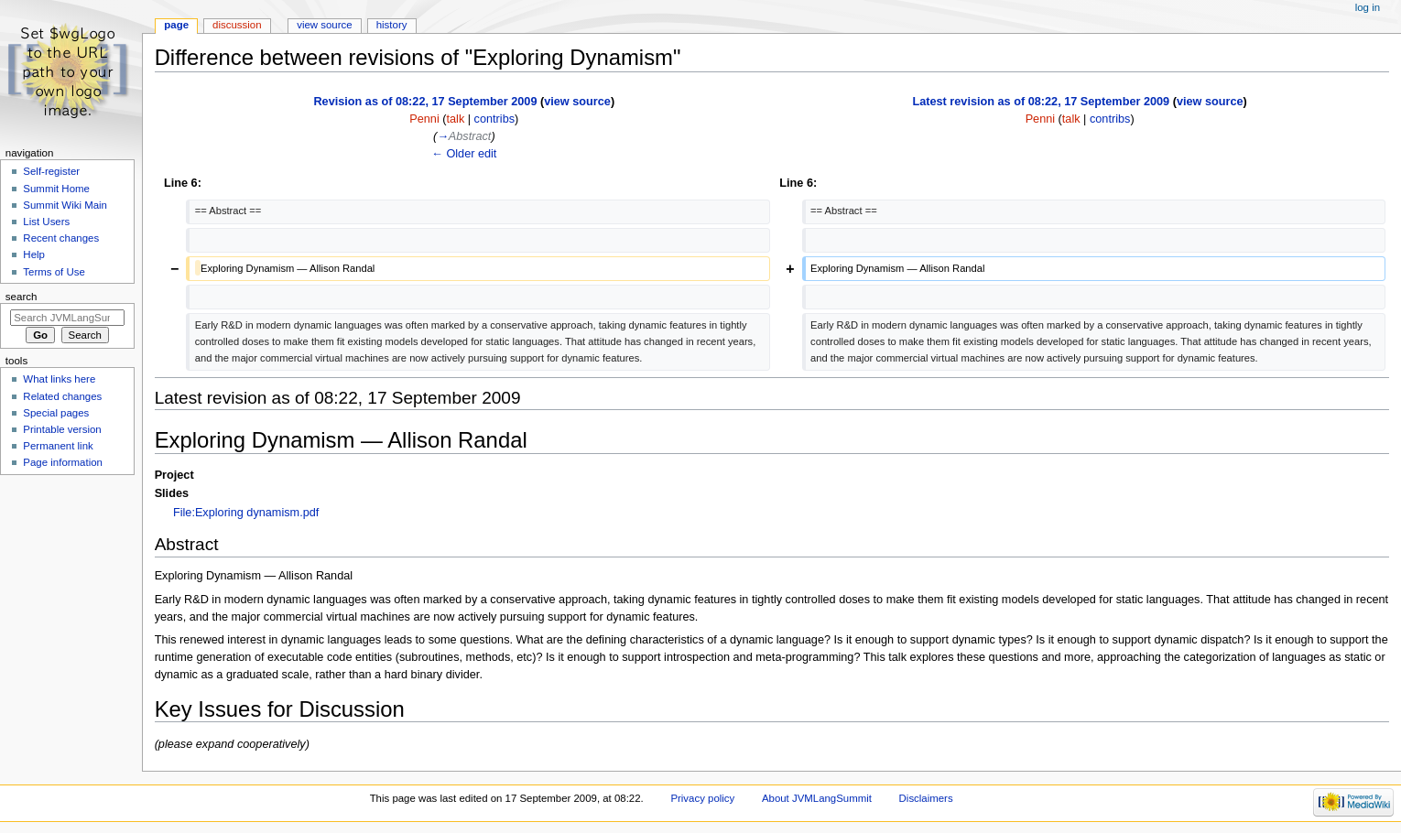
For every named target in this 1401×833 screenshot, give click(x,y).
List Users (46, 221)
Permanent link (57, 445)
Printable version (62, 429)
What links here (59, 378)
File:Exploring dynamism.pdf (246, 512)
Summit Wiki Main (65, 205)
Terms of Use (53, 271)
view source (577, 101)
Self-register (51, 171)
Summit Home (56, 188)
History (391, 24)
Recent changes (61, 238)
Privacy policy (702, 798)
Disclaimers (926, 798)
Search (21, 296)
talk (456, 119)
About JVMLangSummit (817, 798)
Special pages (56, 412)
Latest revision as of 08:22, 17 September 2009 (1040, 101)
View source (324, 24)
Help (34, 254)
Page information (63, 462)
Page (176, 24)
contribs (494, 119)
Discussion (236, 24)
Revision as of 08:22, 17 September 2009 (425, 101)
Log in (1367, 7)
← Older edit (463, 153)
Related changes (62, 396)
